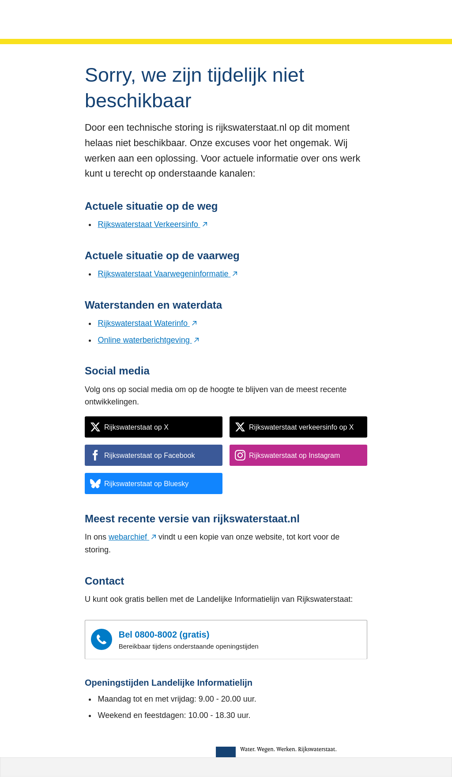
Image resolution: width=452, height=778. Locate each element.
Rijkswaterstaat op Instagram (287, 455)
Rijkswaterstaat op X (129, 427)
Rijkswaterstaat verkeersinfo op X (294, 427)
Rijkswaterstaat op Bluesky (139, 483)
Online (148, 340)
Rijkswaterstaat (152, 224)
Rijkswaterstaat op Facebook (142, 455)
